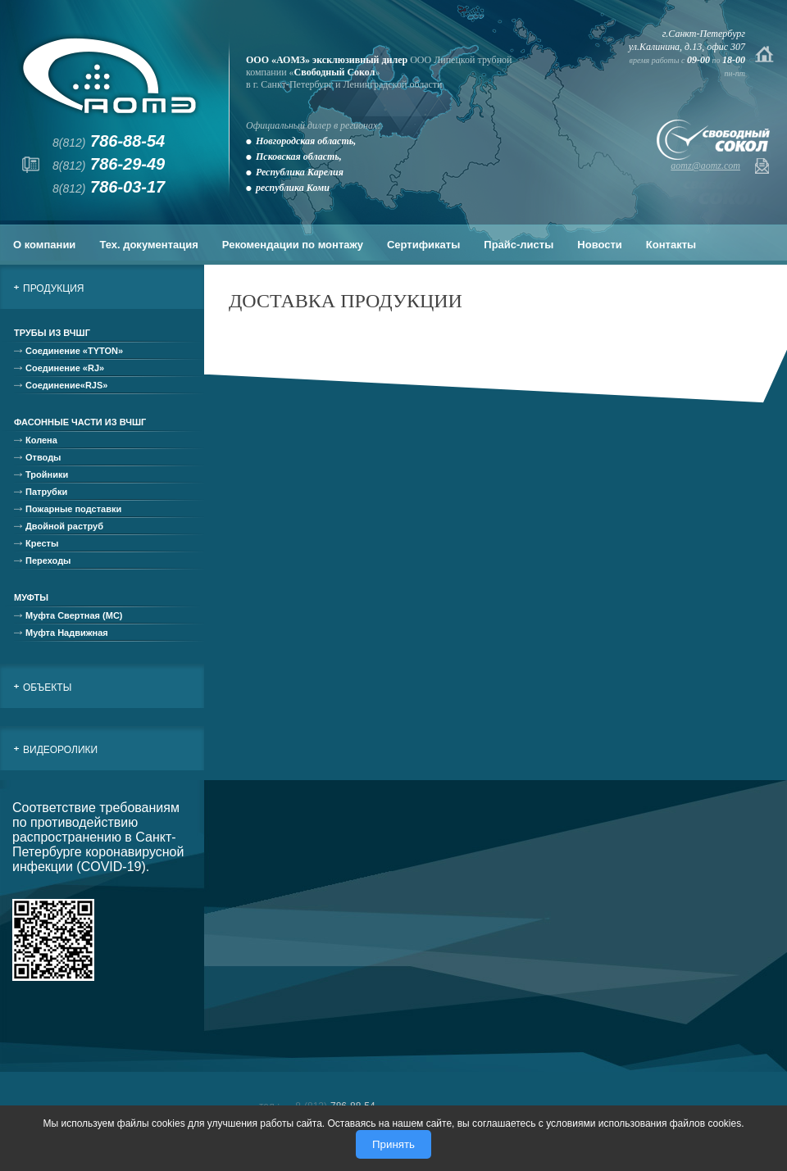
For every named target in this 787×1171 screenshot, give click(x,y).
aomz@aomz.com (705, 165)
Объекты (47, 687)
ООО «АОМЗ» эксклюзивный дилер (326, 60)
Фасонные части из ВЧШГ (80, 422)
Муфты (31, 597)
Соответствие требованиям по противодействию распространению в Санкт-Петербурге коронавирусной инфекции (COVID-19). (98, 837)
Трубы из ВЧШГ (52, 333)
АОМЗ (109, 76)
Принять (393, 1144)
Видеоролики (60, 750)
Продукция (53, 288)
